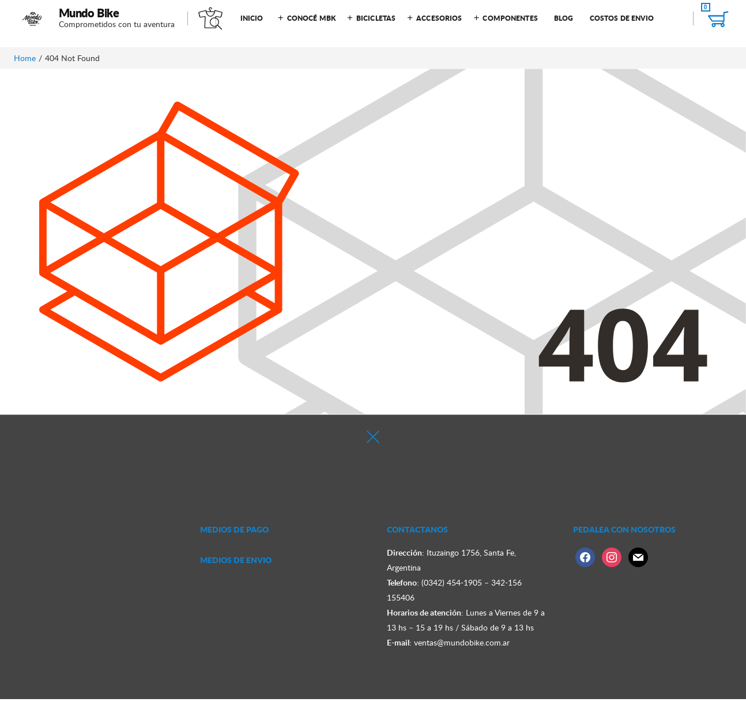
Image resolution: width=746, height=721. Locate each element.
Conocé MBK (311, 18)
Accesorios (439, 18)
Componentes (510, 18)
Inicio (251, 18)
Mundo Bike (89, 13)
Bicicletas (375, 18)
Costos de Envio (622, 18)
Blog (563, 18)
